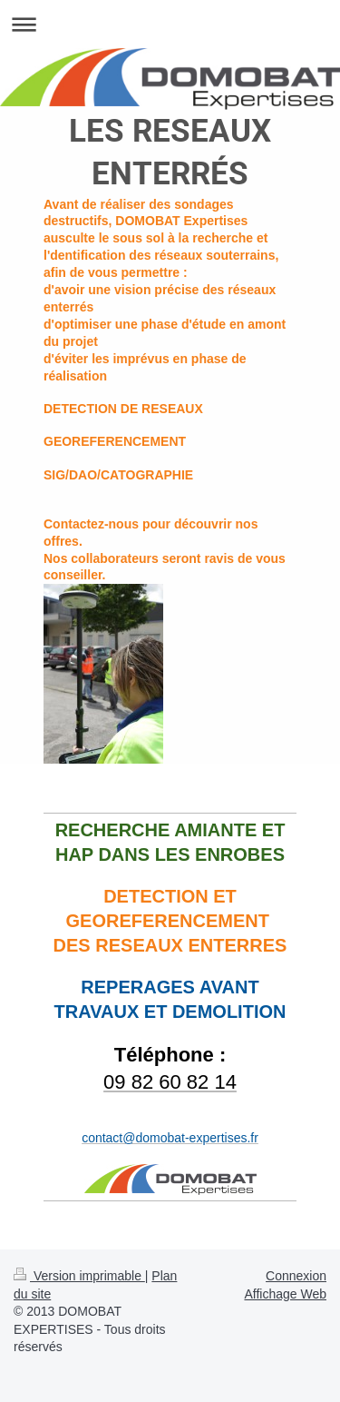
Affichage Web (285, 1294)
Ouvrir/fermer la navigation (170, 24)
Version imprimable (79, 1276)
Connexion (296, 1276)
